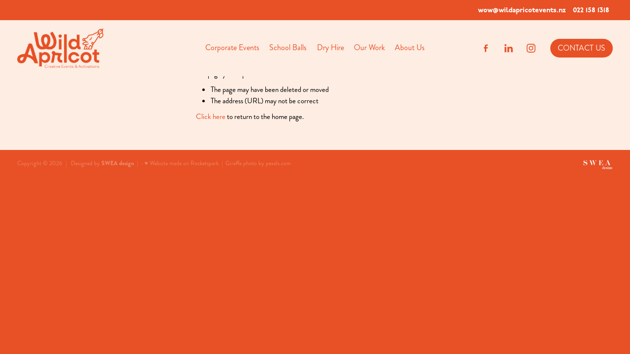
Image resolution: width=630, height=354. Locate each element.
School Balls (288, 47)
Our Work (369, 47)
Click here (210, 116)
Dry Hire (330, 47)
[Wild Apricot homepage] (76, 48)
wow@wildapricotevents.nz (522, 10)
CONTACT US (581, 48)
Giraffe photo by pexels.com (258, 163)
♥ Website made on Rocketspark (182, 163)
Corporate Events (232, 47)
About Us (410, 47)
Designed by (102, 163)
